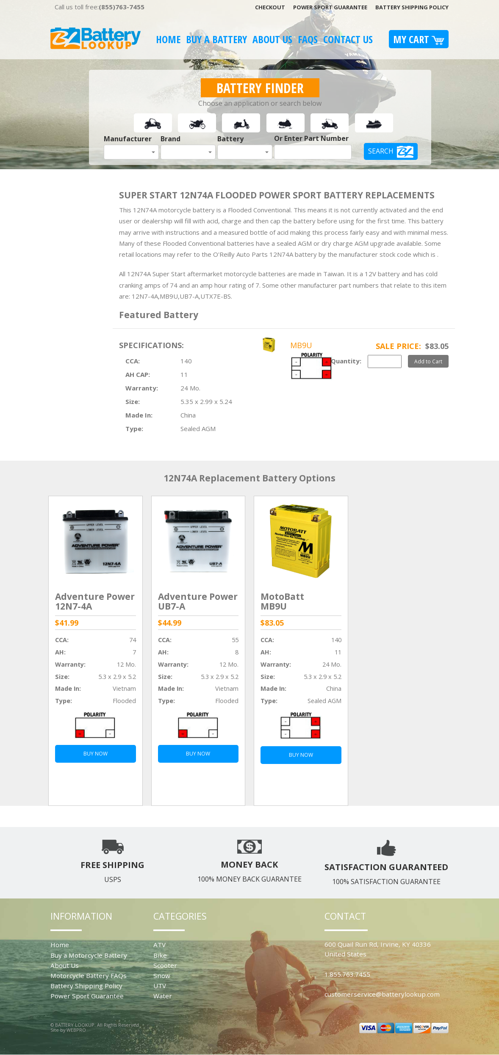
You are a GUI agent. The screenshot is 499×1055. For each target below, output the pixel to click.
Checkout (270, 7)
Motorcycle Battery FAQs (88, 975)
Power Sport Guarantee (330, 7)
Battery (230, 138)
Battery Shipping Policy (412, 7)
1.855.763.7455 (347, 974)
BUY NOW (95, 753)
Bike (160, 955)
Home (168, 39)
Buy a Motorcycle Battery (88, 955)
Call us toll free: (99, 7)
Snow (161, 975)
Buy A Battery (216, 39)
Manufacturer (128, 138)
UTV (159, 985)
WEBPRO (76, 1030)
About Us (272, 39)
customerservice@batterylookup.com (382, 994)
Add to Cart (428, 361)
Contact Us (348, 39)
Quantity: (346, 360)
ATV (159, 944)
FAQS (308, 39)
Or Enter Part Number (311, 138)
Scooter (165, 965)
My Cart (418, 39)
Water (162, 996)
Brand (170, 138)
